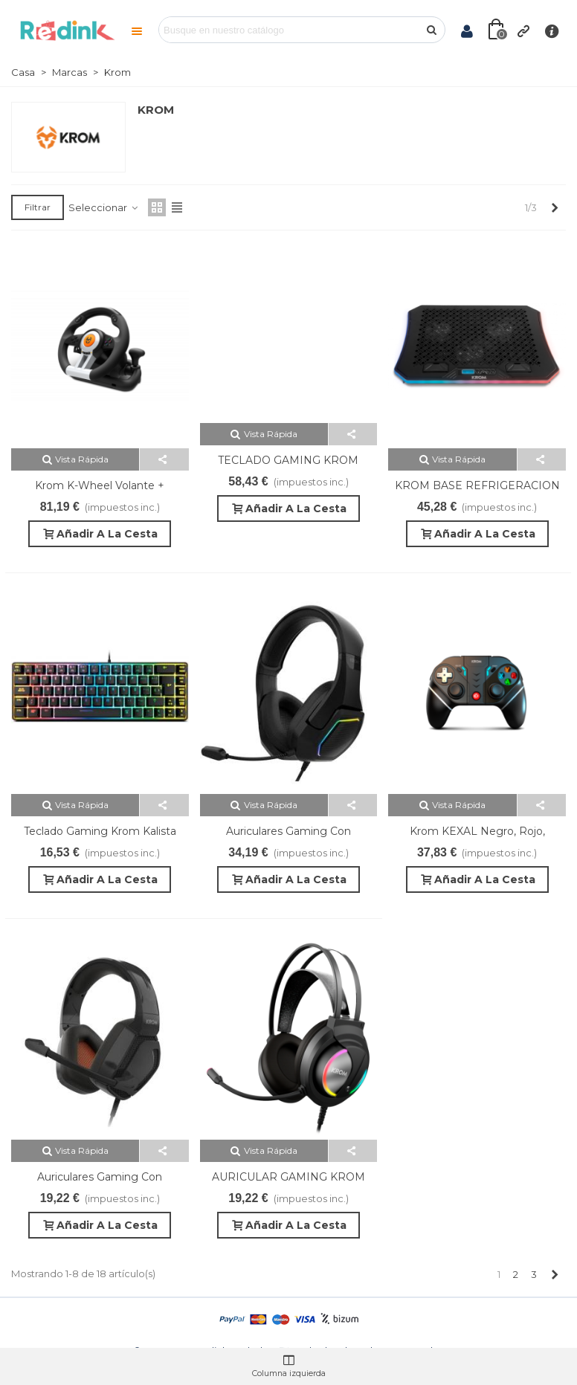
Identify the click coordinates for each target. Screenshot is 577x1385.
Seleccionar (103, 207)
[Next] (554, 207)
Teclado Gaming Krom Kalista (100, 831)
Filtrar (38, 207)
